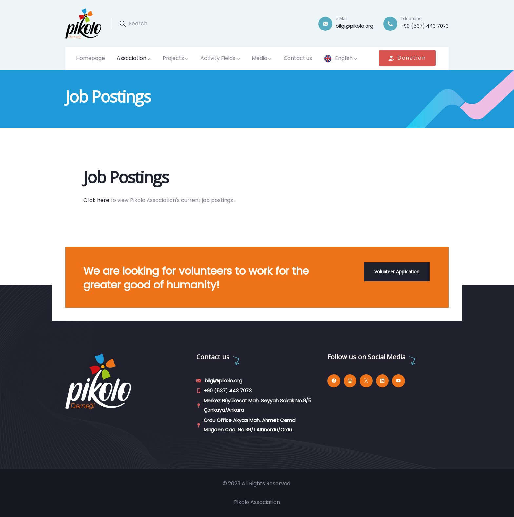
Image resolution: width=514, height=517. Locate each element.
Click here (96, 200)
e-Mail (341, 18)
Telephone (411, 18)
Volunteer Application (396, 271)
